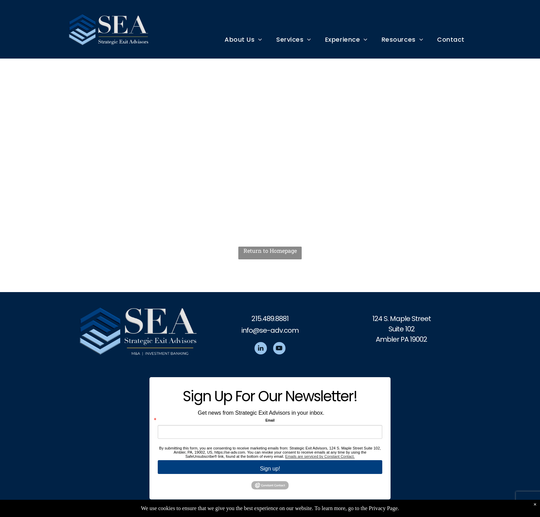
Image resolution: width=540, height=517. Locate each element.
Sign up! (270, 469)
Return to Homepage (270, 250)
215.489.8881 (270, 318)
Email (270, 420)
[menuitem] (243, 39)
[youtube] (279, 349)
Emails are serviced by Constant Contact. (320, 456)
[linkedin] (261, 349)
